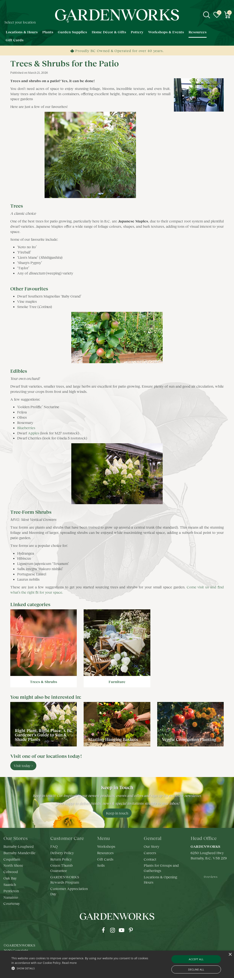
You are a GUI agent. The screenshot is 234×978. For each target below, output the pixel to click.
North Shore (13, 865)
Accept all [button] (196, 959)
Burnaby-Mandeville (19, 852)
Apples (33, 433)
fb (103, 930)
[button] (80, 968)
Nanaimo (10, 897)
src (206, 14)
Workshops (106, 846)
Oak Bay (10, 878)
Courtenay (11, 903)
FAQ (54, 846)
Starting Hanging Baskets (113, 739)
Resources (105, 852)
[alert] (117, 964)
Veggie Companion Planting (189, 739)
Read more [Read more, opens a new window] (69, 963)
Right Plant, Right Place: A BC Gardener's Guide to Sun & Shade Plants (43, 735)
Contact (150, 859)
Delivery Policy (62, 852)
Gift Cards (105, 859)
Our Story (151, 846)
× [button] (230, 954)
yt (121, 930)
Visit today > (23, 765)
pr (130, 930)
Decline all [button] (196, 969)
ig (112, 930)
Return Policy (61, 859)
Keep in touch (117, 813)
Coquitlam (11, 859)
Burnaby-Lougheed (18, 846)
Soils (101, 865)
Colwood (10, 871)
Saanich (9, 884)
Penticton (11, 891)
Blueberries (26, 427)
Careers (150, 852)
